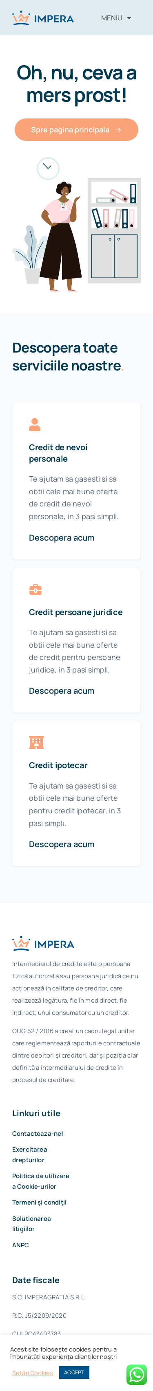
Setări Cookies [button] (32, 1372)
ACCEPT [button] (74, 1372)
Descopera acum (62, 537)
